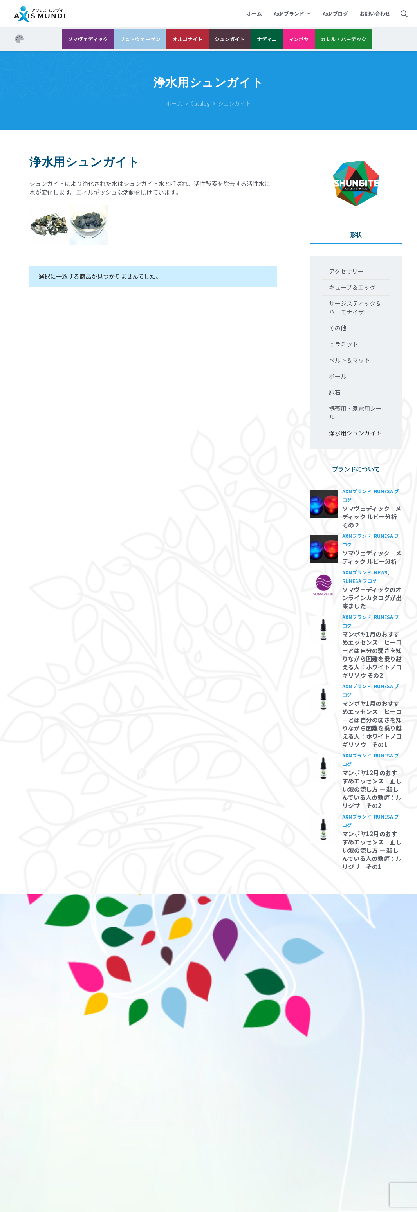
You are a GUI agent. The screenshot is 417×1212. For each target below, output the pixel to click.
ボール (338, 376)
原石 (335, 392)
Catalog (200, 103)
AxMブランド (356, 491)
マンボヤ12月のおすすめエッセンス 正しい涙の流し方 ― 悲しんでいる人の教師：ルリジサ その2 (372, 789)
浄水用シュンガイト (355, 433)
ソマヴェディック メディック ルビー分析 (372, 557)
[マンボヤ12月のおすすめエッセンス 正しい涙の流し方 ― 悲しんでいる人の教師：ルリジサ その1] (324, 829)
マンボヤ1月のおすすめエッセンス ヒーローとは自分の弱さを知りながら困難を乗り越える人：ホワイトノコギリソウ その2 (372, 654)
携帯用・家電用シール (355, 412)
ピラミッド (343, 344)
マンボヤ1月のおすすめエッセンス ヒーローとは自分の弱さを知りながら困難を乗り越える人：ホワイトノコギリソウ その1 (372, 723)
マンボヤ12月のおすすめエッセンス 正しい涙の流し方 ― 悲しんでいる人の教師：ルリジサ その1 (372, 850)
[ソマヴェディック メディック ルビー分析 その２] (324, 504)
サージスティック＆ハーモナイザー (355, 307)
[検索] (404, 13)
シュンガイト (234, 103)
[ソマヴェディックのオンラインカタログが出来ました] (324, 585)
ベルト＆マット (349, 360)
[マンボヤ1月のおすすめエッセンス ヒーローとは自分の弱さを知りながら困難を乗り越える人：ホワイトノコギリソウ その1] (324, 699)
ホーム (174, 103)
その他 (338, 328)
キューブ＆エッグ (352, 287)
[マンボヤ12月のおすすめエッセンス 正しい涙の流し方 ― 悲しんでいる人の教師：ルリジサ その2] (324, 768)
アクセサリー (346, 271)
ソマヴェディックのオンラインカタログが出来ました (372, 597)
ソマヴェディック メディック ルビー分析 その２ (372, 516)
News (381, 572)
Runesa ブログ (359, 580)
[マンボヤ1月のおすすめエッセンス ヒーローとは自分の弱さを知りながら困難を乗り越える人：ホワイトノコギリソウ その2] (324, 630)
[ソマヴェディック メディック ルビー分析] (324, 549)
